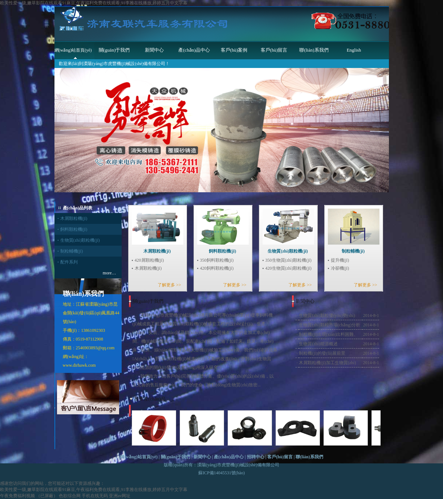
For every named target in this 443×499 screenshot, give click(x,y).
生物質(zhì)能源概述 (318, 343)
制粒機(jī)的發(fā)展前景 (322, 353)
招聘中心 (255, 456)
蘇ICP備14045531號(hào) (221, 472)
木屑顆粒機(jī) (74, 218)
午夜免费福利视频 (17, 495)
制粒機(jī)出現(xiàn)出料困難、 (328, 334)
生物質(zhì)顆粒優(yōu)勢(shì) (327, 315)
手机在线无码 (95, 495)
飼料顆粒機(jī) (74, 229)
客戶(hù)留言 (274, 50)
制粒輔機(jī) (71, 251)
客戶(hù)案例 (234, 50)
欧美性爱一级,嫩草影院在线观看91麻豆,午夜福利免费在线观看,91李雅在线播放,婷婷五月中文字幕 (93, 2)
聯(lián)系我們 (313, 50)
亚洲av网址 (119, 495)
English (354, 50)
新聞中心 (154, 50)
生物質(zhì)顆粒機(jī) (80, 240)
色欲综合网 (70, 495)
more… (109, 272)
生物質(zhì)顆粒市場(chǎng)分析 (329, 324)
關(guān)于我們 (114, 50)
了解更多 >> (169, 284)
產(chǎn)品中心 (194, 50)
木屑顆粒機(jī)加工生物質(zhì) (327, 362)
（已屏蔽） (47, 495)
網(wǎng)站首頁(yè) (73, 50)
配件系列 (69, 262)
